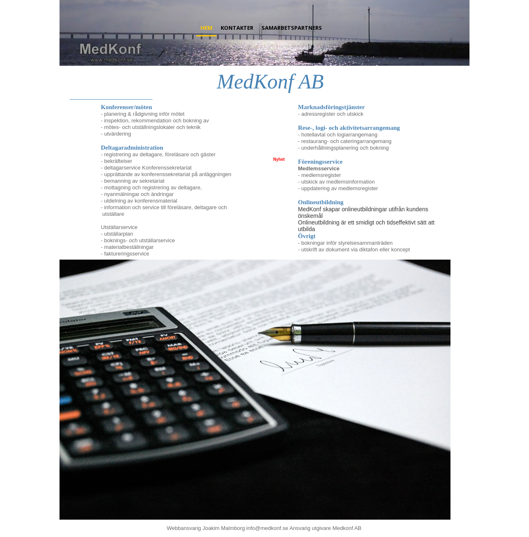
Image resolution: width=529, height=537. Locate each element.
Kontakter (237, 27)
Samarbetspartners (292, 27)
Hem (206, 27)
